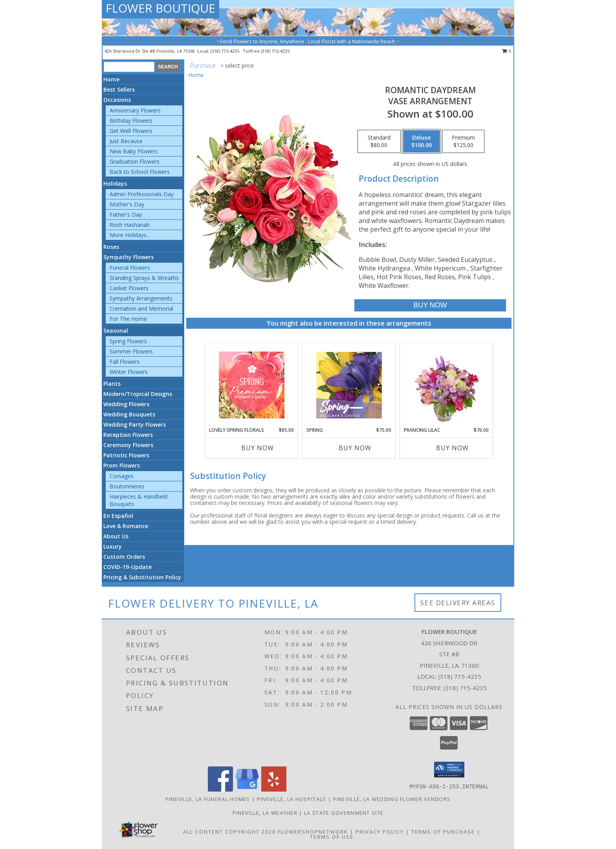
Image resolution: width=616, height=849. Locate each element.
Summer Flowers (131, 351)
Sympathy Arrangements (141, 298)
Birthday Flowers (131, 120)
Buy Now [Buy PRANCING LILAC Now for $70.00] (452, 448)
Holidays (115, 183)
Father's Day (126, 214)
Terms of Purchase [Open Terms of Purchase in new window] (443, 831)
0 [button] (507, 51)
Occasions (117, 99)
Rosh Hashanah (130, 224)
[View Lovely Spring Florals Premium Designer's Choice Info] (251, 385)
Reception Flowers (128, 434)
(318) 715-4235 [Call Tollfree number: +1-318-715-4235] (465, 688)
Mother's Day (127, 204)
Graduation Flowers (135, 161)
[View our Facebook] (220, 789)
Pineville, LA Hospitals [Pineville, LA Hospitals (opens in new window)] (291, 799)
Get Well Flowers (131, 130)
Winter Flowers (129, 372)
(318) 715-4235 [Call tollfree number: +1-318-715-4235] (275, 51)
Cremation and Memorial (141, 308)
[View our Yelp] (273, 789)
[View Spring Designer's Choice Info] (349, 385)
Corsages (122, 476)
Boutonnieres (127, 486)
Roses (111, 246)
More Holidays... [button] (130, 235)
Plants (112, 383)
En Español (118, 515)
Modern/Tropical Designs (137, 394)
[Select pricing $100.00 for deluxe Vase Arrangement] (421, 141)
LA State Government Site (343, 812)
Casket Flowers (129, 288)
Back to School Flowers (140, 171)
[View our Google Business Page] (247, 789)
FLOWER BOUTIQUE (160, 8)
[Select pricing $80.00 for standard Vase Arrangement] (379, 141)
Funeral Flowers (130, 267)
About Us (115, 536)
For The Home (128, 318)
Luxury (112, 546)
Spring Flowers (128, 341)
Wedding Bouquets (129, 414)
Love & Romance (125, 526)
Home (111, 79)
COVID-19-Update (127, 567)
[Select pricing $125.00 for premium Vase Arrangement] (463, 141)
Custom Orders (124, 556)
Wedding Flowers (126, 404)
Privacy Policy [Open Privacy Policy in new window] (380, 831)
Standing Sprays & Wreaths (144, 278)
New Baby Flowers (134, 151)
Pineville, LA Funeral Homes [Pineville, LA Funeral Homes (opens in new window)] (207, 799)
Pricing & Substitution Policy (142, 577)
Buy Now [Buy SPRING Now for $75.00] (355, 448)
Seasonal (115, 330)
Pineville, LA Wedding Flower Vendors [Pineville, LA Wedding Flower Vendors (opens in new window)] (392, 799)
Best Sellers (119, 89)
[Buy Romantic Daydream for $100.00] (430, 305)
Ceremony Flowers (128, 445)
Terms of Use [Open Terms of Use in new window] (332, 836)
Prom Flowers (121, 465)
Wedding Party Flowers (134, 424)
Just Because (126, 141)
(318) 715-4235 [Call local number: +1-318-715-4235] (225, 51)
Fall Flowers (125, 361)
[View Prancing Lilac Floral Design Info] (446, 385)
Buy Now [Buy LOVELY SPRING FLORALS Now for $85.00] (257, 448)
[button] (449, 769)
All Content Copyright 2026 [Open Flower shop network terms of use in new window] (229, 831)
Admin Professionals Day (142, 194)
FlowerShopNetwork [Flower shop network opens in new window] (313, 831)
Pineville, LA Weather (265, 812)
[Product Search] (129, 67)
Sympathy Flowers (128, 257)
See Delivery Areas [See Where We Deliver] (457, 602)
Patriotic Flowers (126, 455)
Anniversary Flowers (135, 110)
